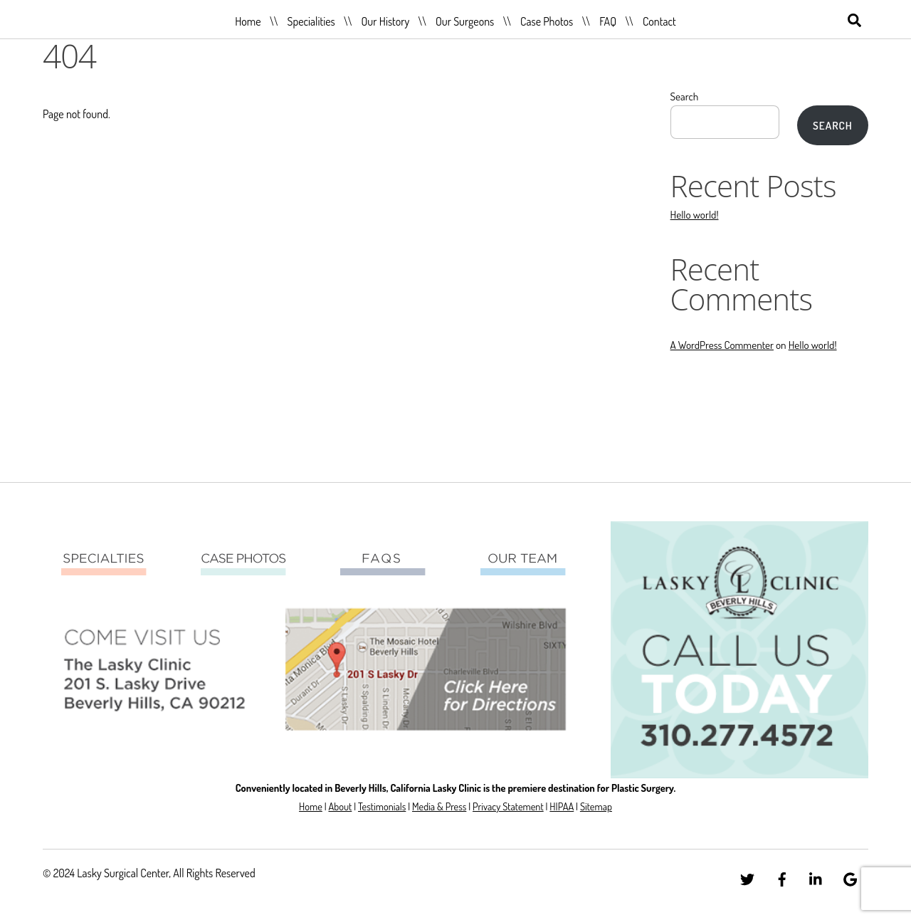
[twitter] (747, 876)
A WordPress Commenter (722, 345)
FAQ (607, 21)
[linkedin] (816, 876)
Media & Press (439, 806)
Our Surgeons (465, 21)
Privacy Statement (508, 806)
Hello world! (694, 214)
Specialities (311, 21)
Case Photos (546, 21)
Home (247, 21)
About (340, 806)
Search (684, 96)
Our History (386, 21)
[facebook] (782, 876)
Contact (659, 21)
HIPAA (561, 806)
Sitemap (596, 806)
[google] (850, 876)
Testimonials (382, 806)
